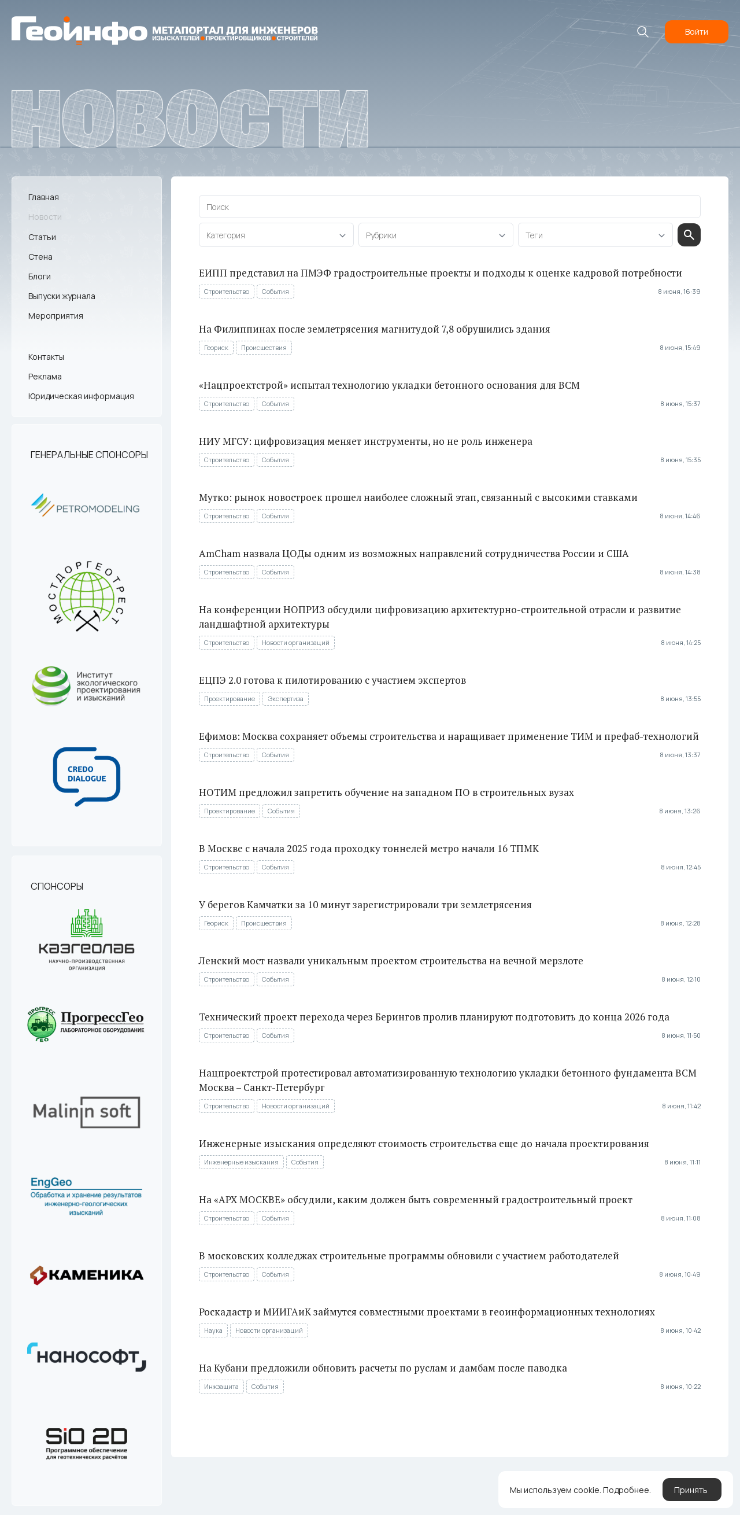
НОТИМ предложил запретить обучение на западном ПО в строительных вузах (386, 792)
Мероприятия (55, 315)
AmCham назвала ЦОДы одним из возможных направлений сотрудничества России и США (414, 553)
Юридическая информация (81, 395)
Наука (213, 1330)
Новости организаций (296, 642)
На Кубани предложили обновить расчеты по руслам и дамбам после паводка (383, 1367)
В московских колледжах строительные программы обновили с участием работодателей (409, 1255)
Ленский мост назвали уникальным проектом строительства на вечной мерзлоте (391, 960)
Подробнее (626, 1489)
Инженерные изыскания (241, 1162)
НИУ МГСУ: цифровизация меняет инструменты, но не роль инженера (365, 441)
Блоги (39, 276)
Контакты (46, 356)
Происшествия (264, 347)
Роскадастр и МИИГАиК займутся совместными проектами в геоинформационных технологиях (427, 1311)
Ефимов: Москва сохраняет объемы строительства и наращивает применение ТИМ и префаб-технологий (449, 736)
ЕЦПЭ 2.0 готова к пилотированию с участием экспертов (332, 680)
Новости (45, 216)
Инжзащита (221, 1386)
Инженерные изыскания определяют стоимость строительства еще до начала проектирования (424, 1143)
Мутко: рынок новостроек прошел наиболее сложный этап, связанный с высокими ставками (418, 497)
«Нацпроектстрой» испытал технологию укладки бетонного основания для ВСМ (389, 385)
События (275, 291)
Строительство (226, 291)
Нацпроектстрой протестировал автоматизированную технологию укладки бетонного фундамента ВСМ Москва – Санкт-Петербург (448, 1080)
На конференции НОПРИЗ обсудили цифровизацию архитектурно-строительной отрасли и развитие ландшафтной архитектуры (440, 617)
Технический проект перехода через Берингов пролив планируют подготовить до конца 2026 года (434, 1016)
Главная (43, 196)
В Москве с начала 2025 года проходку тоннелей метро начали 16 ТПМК (369, 848)
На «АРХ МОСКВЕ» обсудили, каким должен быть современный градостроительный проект (415, 1199)
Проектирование (229, 698)
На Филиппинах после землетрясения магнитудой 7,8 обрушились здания (374, 329)
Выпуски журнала (61, 295)
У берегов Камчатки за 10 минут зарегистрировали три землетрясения (365, 904)
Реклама (45, 376)
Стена (40, 256)
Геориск (216, 347)
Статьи (42, 236)
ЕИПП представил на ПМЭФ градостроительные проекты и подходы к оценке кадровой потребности (440, 272)
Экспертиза (286, 698)
